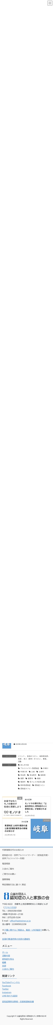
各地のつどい (32, 756)
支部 (19, 759)
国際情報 (6, 879)
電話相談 (6, 863)
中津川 (45, 768)
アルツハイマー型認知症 (29, 768)
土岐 (33, 771)
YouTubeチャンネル (11, 982)
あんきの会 (24, 765)
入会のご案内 (8, 868)
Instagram (6, 992)
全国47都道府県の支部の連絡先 (16, 938)
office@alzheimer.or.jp (20, 920)
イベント (21, 756)
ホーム (5, 952)
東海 (44, 759)
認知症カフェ (25, 788)
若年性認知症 (25, 785)
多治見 (22, 775)
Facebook (6, 985)
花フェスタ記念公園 (37, 781)
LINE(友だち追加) (10, 995)
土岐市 (41, 771)
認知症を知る (8, 958)
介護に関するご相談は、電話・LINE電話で (23, 929)
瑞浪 (38, 778)
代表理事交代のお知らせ (13, 849)
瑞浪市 (22, 781)
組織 (4, 962)
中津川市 (23, 771)
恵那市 (30, 778)
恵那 (22, 778)
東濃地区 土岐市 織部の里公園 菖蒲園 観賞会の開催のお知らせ (16, 828)
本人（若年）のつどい (32, 759)
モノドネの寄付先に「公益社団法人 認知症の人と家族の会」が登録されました (36, 807)
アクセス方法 (10, 907)
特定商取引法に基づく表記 (14, 884)
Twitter (5, 989)
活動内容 (6, 955)
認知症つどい (40, 785)
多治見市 (33, 775)
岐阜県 (43, 775)
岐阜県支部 (43, 756)
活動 (19, 761)
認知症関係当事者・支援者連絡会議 (18, 1001)
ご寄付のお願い (9, 874)
